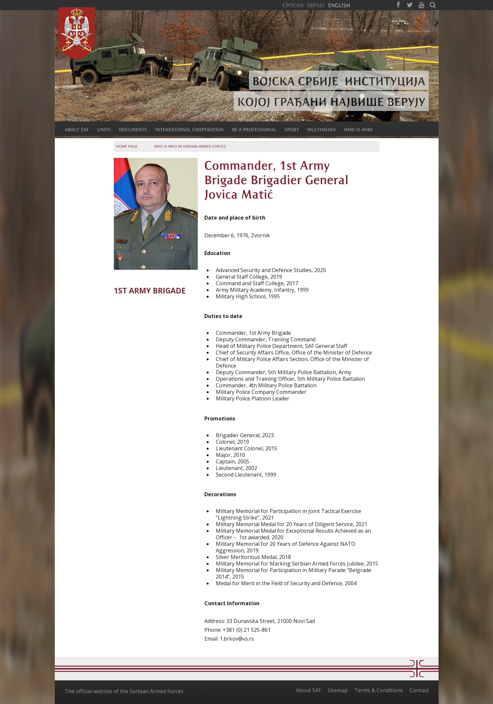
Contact (419, 690)
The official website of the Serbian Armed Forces (124, 691)
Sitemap (338, 690)
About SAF (308, 690)
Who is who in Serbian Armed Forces (190, 146)
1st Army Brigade (150, 290)
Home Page (126, 146)
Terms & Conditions (378, 690)
